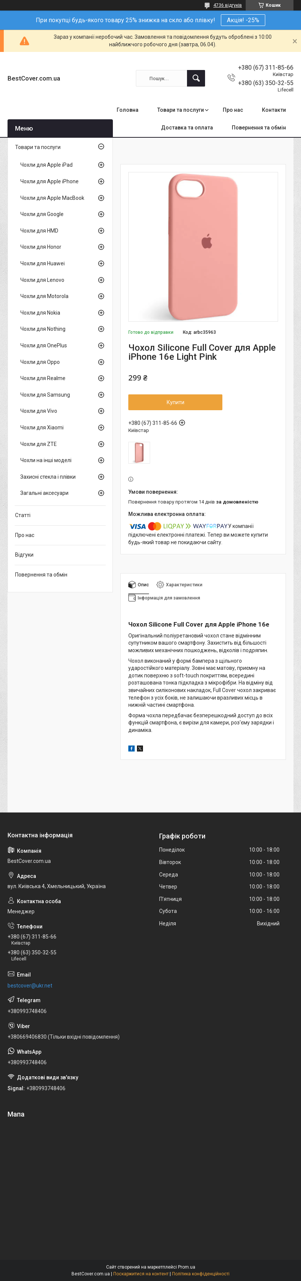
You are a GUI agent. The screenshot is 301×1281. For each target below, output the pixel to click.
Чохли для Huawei (42, 263)
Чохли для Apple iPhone (49, 181)
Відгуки (24, 555)
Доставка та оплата (187, 128)
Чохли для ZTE (38, 444)
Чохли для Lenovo (42, 280)
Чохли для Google (42, 214)
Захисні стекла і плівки (48, 477)
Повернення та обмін (259, 128)
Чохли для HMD (39, 231)
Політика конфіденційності (201, 1273)
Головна (127, 110)
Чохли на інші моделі (45, 460)
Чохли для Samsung (45, 395)
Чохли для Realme (42, 378)
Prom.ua (186, 1267)
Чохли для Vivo (38, 411)
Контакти (274, 110)
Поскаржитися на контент (141, 1273)
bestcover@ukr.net (30, 986)
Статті (22, 515)
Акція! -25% (243, 20)
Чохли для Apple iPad (46, 165)
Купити (175, 402)
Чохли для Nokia (40, 313)
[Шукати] (196, 78)
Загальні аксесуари (44, 493)
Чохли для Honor (40, 247)
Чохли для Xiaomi (42, 427)
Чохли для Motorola (44, 296)
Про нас (233, 110)
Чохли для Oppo (40, 362)
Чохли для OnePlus (43, 345)
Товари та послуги (180, 110)
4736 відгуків (227, 5)
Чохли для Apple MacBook (52, 198)
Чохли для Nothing (42, 329)
